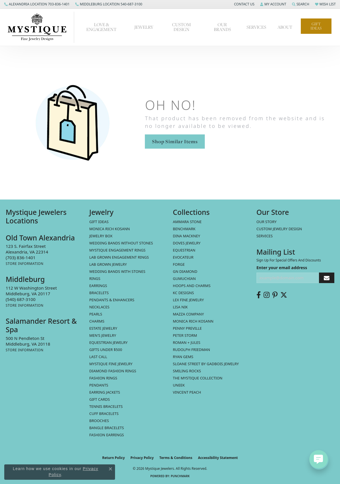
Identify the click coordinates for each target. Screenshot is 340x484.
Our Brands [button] (222, 27)
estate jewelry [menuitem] (103, 328)
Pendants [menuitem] (98, 385)
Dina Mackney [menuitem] (186, 235)
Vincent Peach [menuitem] (187, 392)
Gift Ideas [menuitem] (99, 221)
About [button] (285, 27)
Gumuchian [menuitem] (184, 278)
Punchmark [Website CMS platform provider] (180, 476)
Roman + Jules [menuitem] (187, 342)
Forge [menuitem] (179, 264)
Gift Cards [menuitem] (99, 399)
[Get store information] (24, 263)
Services (264, 235)
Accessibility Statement (218, 457)
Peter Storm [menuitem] (185, 335)
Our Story (266, 221)
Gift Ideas (316, 26)
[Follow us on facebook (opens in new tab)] (258, 295)
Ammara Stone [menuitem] (187, 221)
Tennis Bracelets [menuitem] (106, 406)
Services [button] (256, 27)
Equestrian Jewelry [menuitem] (108, 342)
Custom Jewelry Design (279, 228)
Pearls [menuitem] (95, 314)
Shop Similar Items (174, 141)
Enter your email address (281, 267)
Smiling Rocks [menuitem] (187, 370)
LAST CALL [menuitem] (98, 356)
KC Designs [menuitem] (183, 292)
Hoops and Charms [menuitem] (192, 285)
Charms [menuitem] (96, 321)
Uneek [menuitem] (179, 385)
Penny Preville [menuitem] (187, 328)
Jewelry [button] (143, 27)
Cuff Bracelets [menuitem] (103, 413)
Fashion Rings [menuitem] (103, 378)
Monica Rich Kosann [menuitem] (193, 321)
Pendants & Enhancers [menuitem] (111, 299)
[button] (244, 4)
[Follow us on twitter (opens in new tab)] (283, 295)
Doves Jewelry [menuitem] (187, 243)
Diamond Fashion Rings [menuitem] (112, 370)
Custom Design (181, 27)
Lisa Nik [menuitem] (180, 306)
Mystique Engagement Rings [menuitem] (117, 250)
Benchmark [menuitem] (184, 228)
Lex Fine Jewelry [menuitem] (188, 299)
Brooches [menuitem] (99, 420)
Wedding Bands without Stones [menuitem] (121, 243)
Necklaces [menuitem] (99, 306)
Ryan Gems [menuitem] (183, 356)
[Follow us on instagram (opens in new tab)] (267, 295)
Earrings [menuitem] (98, 285)
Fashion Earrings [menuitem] (106, 434)
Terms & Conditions (175, 457)
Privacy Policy (142, 457)
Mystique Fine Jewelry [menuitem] (110, 363)
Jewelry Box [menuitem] (100, 235)
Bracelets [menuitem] (99, 292)
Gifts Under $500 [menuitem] (105, 349)
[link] (37, 4)
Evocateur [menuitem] (183, 257)
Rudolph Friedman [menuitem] (191, 349)
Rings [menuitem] (94, 278)
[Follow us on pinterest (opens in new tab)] (275, 295)
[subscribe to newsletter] (326, 278)
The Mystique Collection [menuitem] (198, 378)
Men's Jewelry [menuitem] (102, 335)
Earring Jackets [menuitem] (104, 392)
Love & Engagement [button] (101, 27)
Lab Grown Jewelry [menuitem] (108, 264)
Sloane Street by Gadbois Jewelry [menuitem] (206, 363)
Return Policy (113, 457)
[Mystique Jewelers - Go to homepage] (40, 27)
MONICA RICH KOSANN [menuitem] (109, 228)
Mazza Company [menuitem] (188, 314)
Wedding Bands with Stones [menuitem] (117, 271)
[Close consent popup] (110, 469)
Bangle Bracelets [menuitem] (106, 427)
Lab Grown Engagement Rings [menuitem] (119, 257)
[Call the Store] (21, 257)
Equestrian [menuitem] (184, 250)
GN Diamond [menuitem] (185, 271)
